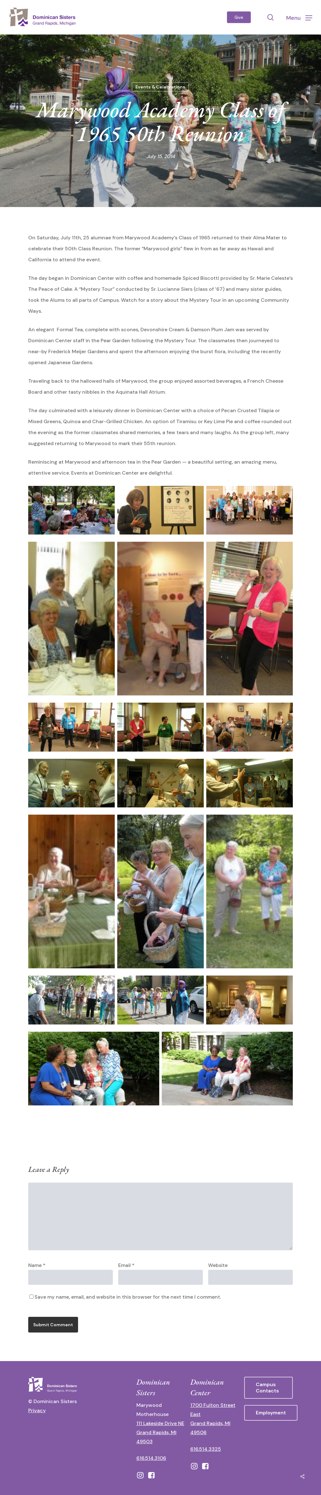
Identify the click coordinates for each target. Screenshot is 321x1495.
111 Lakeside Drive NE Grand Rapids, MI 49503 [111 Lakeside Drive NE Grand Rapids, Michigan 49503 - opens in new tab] (160, 1432)
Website (218, 1265)
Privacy (37, 1410)
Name (36, 1265)
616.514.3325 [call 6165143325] (205, 1449)
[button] (299, 17)
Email (126, 1265)
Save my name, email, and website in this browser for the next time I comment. (127, 1297)
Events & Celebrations (160, 87)
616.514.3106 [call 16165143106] (151, 1458)
